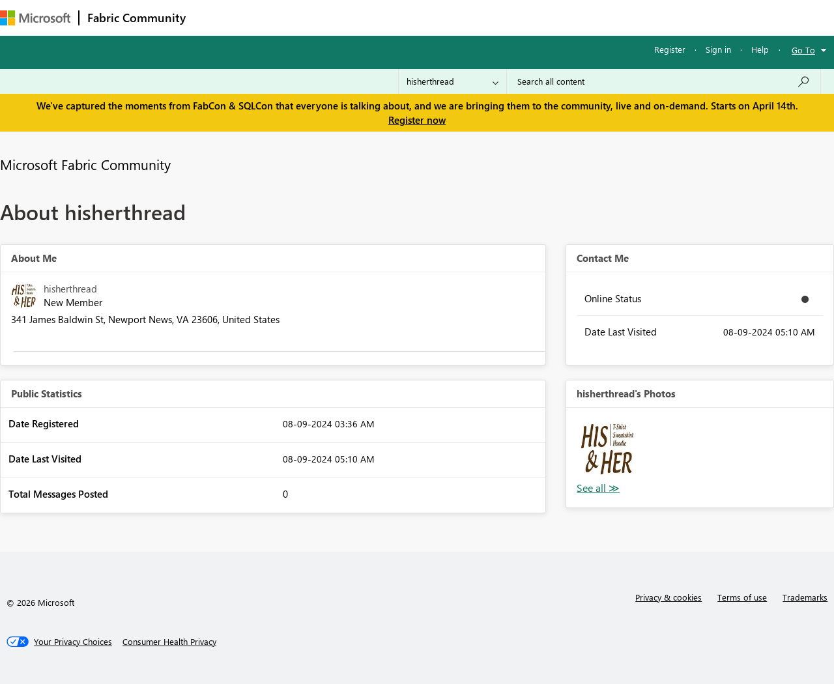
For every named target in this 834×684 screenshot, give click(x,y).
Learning (492, 17)
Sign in (718, 49)
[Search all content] (663, 81)
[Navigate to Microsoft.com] (35, 17)
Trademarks (805, 597)
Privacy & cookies (668, 597)
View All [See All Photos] (598, 488)
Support (547, 17)
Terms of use (742, 597)
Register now (417, 119)
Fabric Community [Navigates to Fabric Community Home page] (136, 17)
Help (760, 49)
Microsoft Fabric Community (85, 164)
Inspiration (273, 17)
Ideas (326, 17)
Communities (384, 17)
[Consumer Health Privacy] (169, 641)
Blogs (442, 17)
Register (669, 49)
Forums (215, 17)
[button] (607, 448)
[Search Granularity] (452, 81)
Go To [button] (803, 49)
